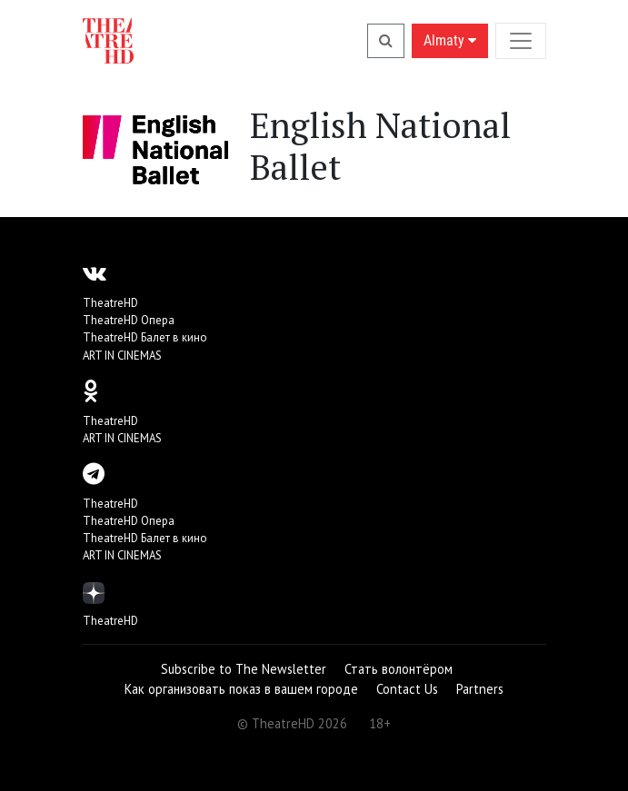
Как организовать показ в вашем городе (241, 688)
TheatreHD (110, 303)
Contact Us (407, 688)
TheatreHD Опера (128, 320)
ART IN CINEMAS (122, 355)
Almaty (450, 40)
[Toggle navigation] (520, 40)
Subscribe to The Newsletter (243, 668)
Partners (479, 688)
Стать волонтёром (398, 668)
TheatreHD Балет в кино (145, 337)
